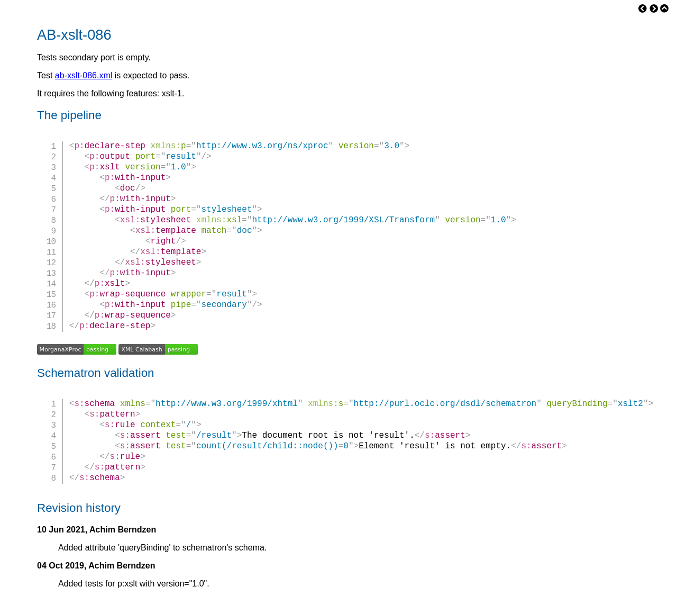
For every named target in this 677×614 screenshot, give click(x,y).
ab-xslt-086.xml (83, 75)
